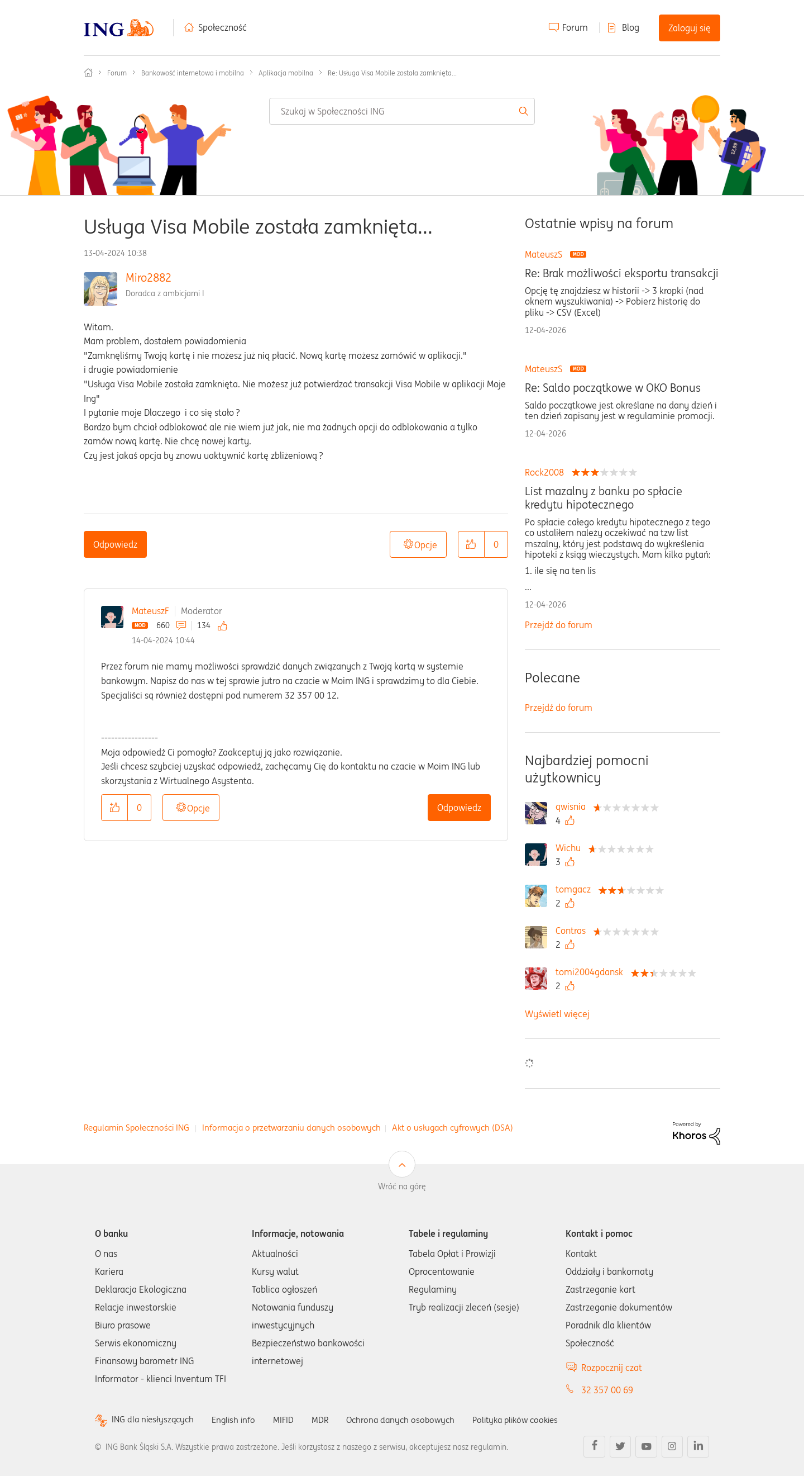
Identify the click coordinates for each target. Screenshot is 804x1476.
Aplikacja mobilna (286, 73)
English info (238, 1419)
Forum (575, 27)
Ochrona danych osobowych (409, 1419)
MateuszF (150, 610)
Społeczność (222, 27)
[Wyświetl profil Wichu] (571, 847)
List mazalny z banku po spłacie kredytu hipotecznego (603, 498)
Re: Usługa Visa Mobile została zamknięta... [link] (392, 73)
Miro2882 (148, 277)
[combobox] (401, 111)
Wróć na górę (402, 1186)
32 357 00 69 (607, 1390)
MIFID (289, 1419)
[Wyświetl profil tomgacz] (576, 889)
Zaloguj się (689, 28)
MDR (327, 1419)
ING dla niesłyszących (155, 1420)
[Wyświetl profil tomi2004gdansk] (592, 971)
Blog (630, 27)
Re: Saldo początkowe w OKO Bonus (613, 388)
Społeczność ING (88, 72)
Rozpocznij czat (611, 1367)
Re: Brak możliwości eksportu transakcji (622, 273)
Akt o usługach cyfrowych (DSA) (452, 1127)
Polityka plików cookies (530, 1419)
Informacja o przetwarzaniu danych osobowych (291, 1127)
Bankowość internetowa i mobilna (192, 73)
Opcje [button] (425, 544)
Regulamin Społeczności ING (136, 1127)
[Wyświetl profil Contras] (573, 930)
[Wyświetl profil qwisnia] (573, 806)
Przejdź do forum (558, 624)
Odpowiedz (115, 544)
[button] (471, 544)
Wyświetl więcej (557, 1013)
